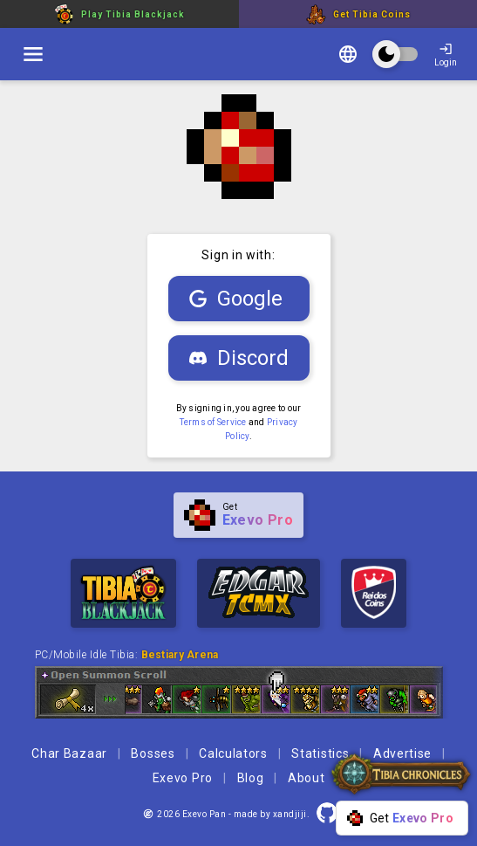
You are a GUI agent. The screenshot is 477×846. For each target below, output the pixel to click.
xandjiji (290, 814)
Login (445, 54)
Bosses (152, 753)
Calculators (233, 753)
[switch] (33, 54)
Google (236, 298)
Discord (239, 358)
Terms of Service (213, 422)
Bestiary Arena (180, 655)
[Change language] (347, 56)
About (306, 778)
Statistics (320, 753)
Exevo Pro (183, 778)
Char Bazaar (69, 753)
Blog (250, 778)
